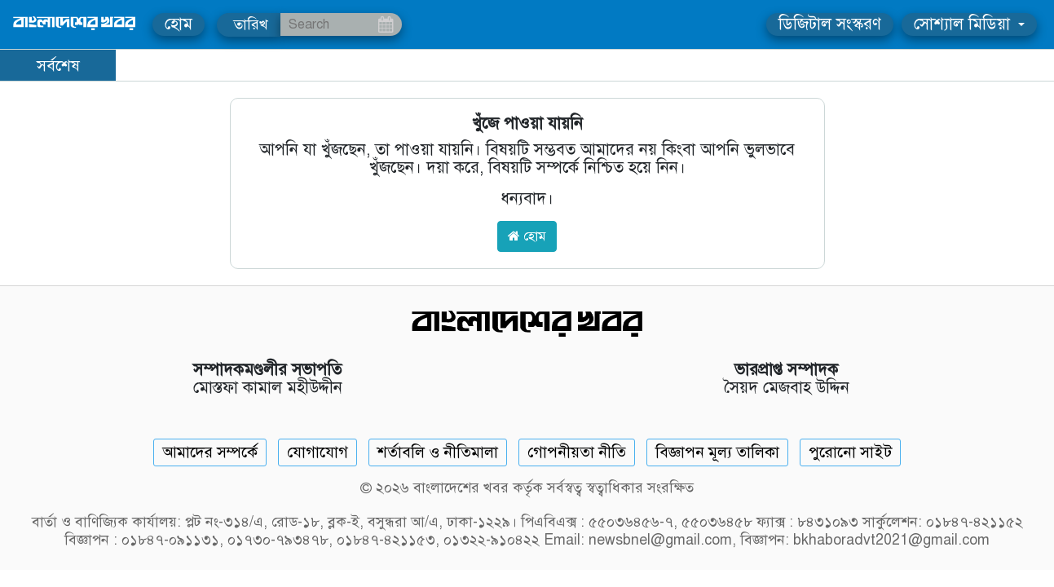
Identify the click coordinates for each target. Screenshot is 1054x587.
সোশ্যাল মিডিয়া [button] (964, 24)
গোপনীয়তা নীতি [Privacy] (576, 452)
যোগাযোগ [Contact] (317, 452)
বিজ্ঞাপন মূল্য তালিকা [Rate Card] (717, 452)
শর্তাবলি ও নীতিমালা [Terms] (437, 452)
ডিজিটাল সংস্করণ (829, 24)
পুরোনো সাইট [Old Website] (850, 452)
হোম (178, 24)
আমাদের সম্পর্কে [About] (210, 452)
